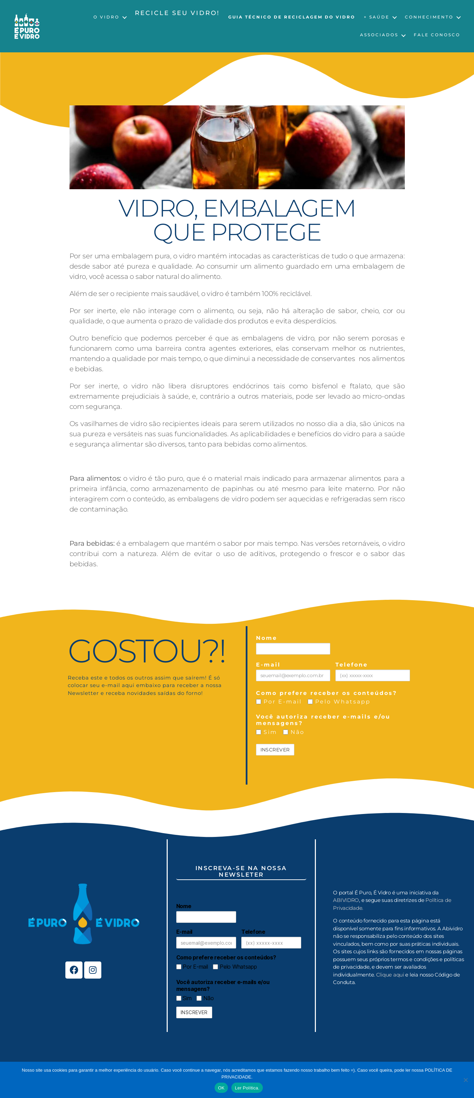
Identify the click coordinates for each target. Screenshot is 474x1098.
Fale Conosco (437, 35)
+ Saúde (376, 17)
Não (294, 732)
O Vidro (106, 17)
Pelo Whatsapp (339, 701)
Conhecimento (429, 17)
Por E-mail (279, 701)
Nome (266, 638)
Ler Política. (247, 1087)
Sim (266, 732)
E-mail (268, 664)
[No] (465, 1079)
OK (221, 1087)
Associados (379, 35)
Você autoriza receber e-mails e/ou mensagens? (323, 719)
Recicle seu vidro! (177, 13)
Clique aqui (390, 974)
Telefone (351, 664)
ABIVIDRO (346, 900)
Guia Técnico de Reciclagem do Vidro (291, 17)
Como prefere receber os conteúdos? (326, 693)
